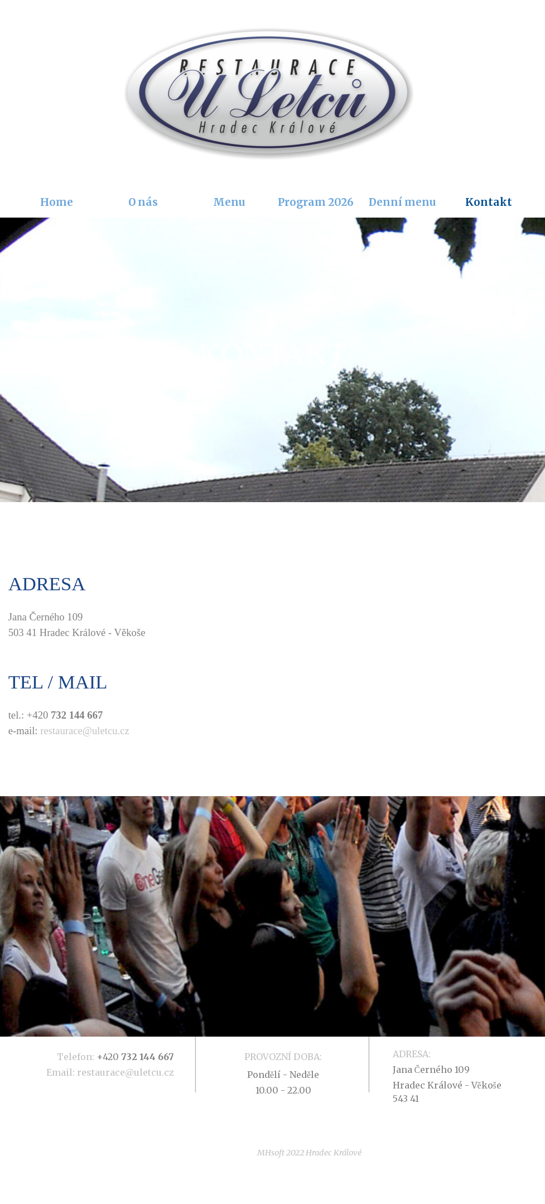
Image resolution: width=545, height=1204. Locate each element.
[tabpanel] (272, 360)
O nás (143, 202)
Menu (229, 202)
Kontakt (488, 202)
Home (56, 202)
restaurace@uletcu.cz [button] (84, 730)
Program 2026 (316, 202)
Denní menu (402, 202)
